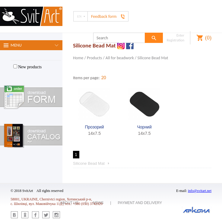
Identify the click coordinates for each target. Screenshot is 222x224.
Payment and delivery (140, 203)
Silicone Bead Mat (153, 57)
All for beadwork (120, 57)
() (208, 38)
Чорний (144, 127)
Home (78, 57)
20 (103, 77)
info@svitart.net (199, 191)
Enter (180, 35)
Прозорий (94, 127)
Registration (175, 40)
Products (94, 57)
